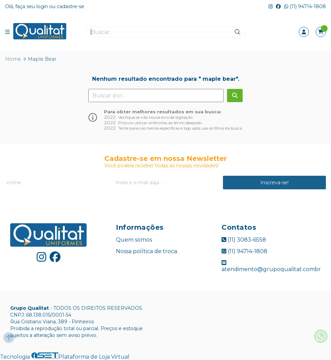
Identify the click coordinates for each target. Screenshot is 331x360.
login (42, 6)
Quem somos (134, 239)
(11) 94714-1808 (305, 6)
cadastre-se (70, 6)
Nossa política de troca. (147, 251)
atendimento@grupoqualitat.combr (271, 266)
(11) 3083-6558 (244, 239)
